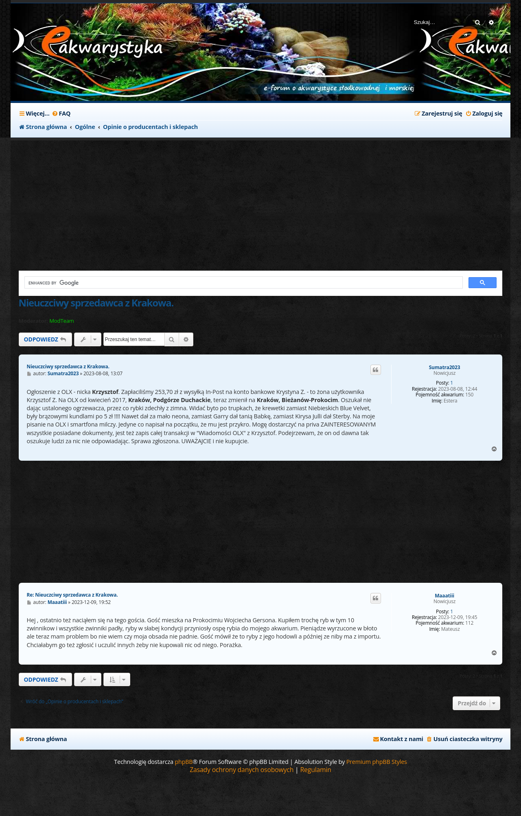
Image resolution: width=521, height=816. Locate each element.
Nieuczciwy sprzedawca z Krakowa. (96, 302)
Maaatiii (444, 596)
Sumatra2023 (444, 367)
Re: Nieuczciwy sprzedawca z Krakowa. (72, 595)
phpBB (184, 762)
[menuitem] (61, 113)
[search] (243, 283)
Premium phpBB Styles (376, 762)
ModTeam (61, 320)
